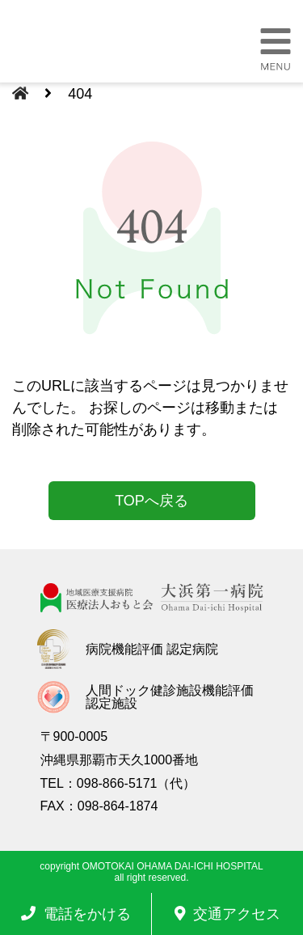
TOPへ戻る (151, 501)
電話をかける (76, 914)
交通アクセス (228, 914)
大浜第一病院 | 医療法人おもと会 (101, 43)
